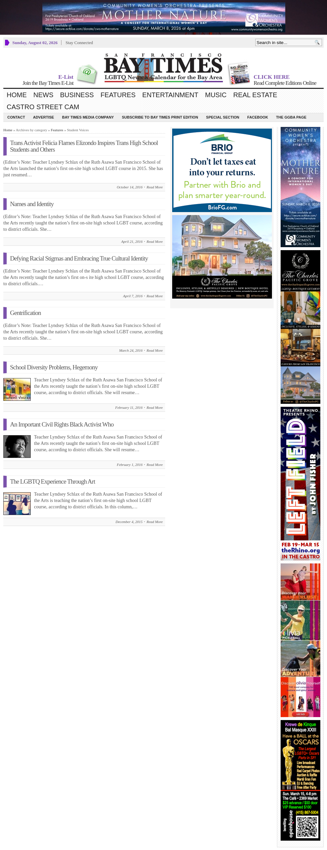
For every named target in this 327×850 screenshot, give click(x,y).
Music (216, 95)
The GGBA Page (291, 117)
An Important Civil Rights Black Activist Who (61, 424)
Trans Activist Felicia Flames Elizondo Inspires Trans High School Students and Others (84, 146)
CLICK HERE (272, 77)
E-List (65, 77)
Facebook (257, 117)
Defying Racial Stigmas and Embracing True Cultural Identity (79, 258)
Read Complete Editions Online (285, 83)
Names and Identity (32, 203)
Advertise (43, 117)
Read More (154, 187)
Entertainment (170, 95)
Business (77, 95)
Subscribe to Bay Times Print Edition (160, 117)
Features (117, 95)
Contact (16, 117)
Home (17, 95)
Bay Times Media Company (88, 117)
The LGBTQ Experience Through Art (52, 481)
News (43, 95)
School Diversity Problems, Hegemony (54, 367)
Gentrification (25, 312)
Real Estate (255, 95)
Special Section (222, 117)
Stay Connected (79, 42)
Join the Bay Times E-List (47, 83)
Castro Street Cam (43, 107)
